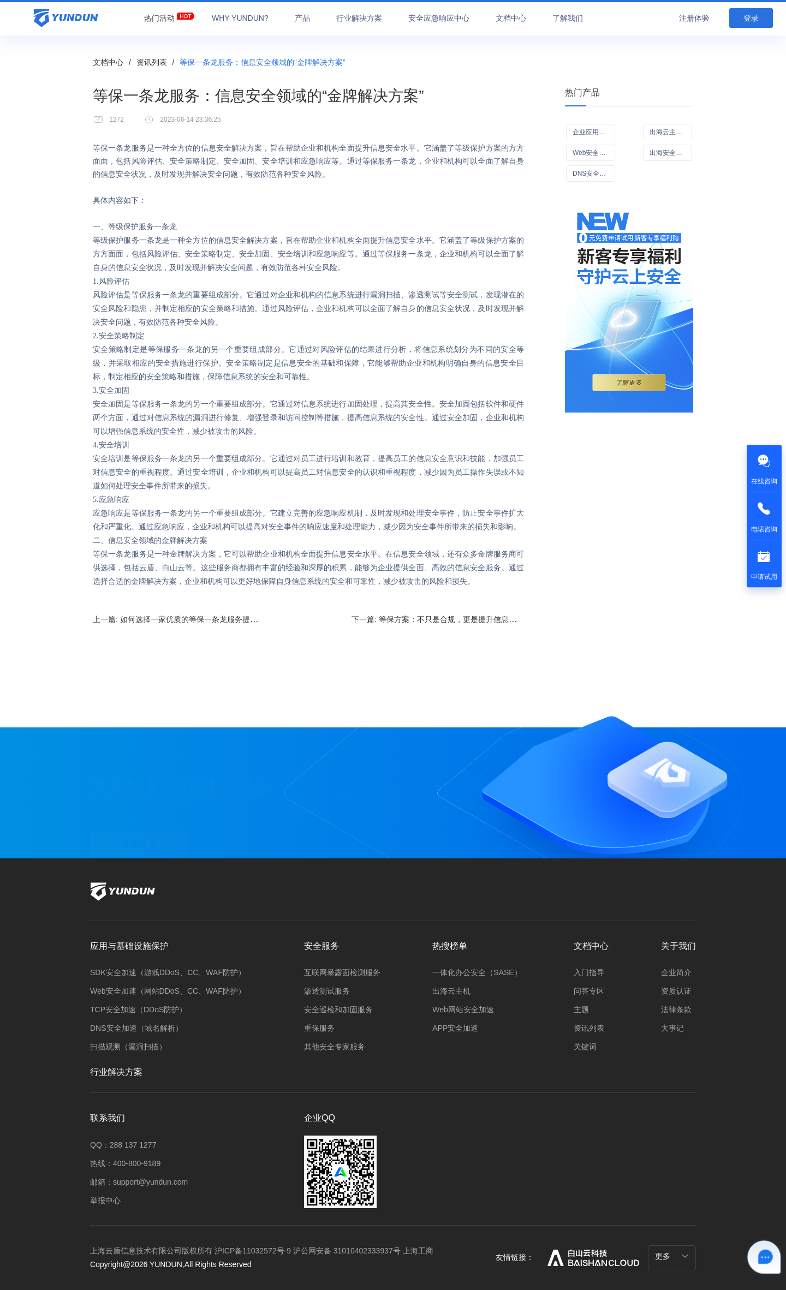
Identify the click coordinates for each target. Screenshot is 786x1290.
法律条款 (676, 1009)
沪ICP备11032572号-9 (253, 1250)
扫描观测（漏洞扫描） (128, 1046)
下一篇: (461, 619)
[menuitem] (159, 15)
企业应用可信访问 (594, 132)
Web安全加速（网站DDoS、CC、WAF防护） (168, 991)
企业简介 (676, 972)
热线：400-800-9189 (125, 1163)
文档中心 (108, 62)
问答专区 (589, 991)
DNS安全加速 (592, 173)
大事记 (672, 1028)
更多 (672, 1256)
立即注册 (139, 830)
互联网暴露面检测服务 (342, 972)
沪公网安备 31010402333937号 (348, 1250)
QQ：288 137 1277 (123, 1144)
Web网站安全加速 (463, 1009)
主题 (581, 1009)
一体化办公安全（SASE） (476, 972)
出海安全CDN (670, 153)
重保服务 (319, 1028)
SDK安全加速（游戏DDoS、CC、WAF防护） (168, 972)
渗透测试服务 (327, 991)
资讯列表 (151, 62)
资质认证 (676, 991)
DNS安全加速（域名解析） (136, 1028)
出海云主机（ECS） (671, 132)
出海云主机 (451, 991)
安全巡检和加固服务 (338, 1009)
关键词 (585, 1046)
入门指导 (589, 972)
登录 (751, 18)
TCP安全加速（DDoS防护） (138, 1009)
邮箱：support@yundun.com (139, 1182)
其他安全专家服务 (334, 1046)
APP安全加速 (455, 1028)
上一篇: (219, 619)
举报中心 (105, 1200)
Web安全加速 (592, 153)
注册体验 (694, 18)
